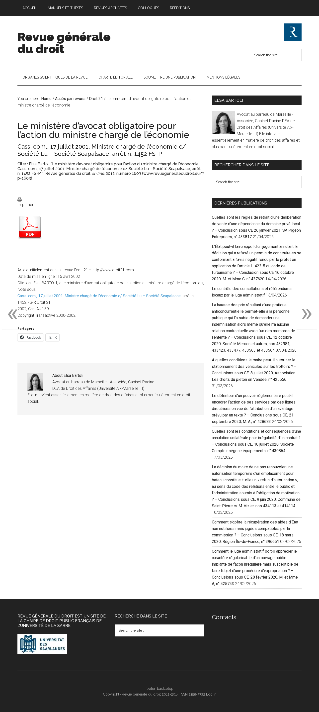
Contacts (224, 617)
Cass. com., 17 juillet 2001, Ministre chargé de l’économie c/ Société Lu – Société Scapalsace (99, 296)
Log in (211, 694)
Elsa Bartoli (39, 164)
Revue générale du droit (64, 43)
